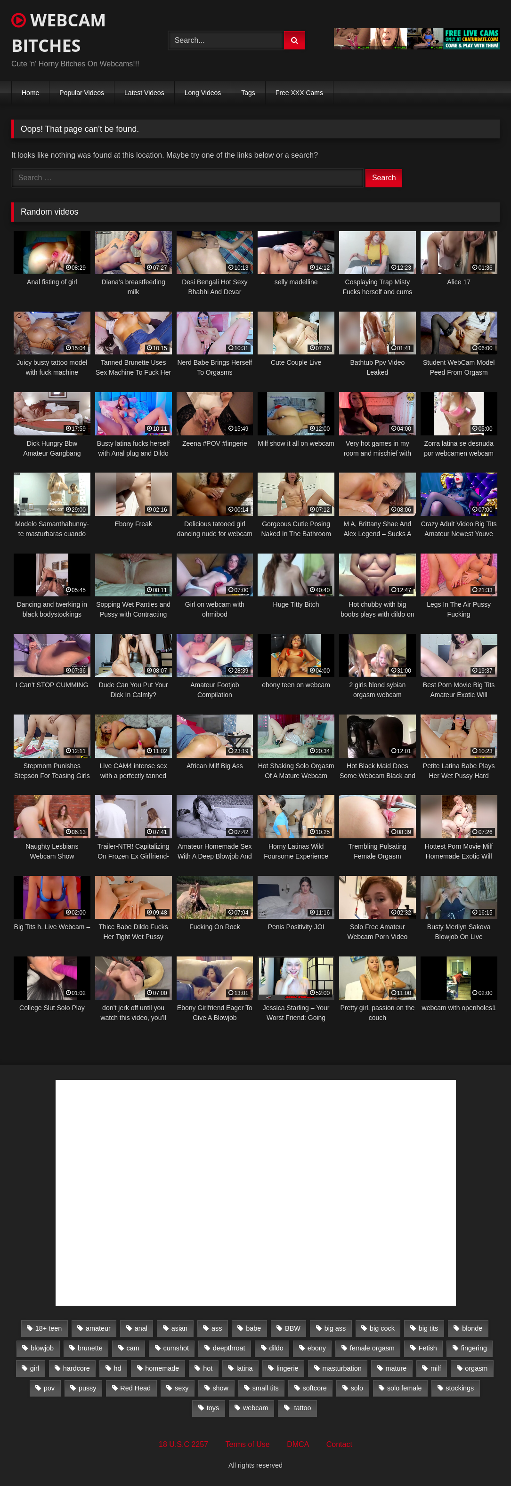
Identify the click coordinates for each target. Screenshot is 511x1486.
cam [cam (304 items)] (133, 1348)
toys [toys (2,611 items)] (213, 1408)
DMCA (298, 1444)
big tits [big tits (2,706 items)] (428, 1328)
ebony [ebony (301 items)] (317, 1348)
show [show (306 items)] (220, 1388)
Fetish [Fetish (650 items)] (428, 1348)
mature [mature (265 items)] (395, 1368)
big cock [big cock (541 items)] (382, 1328)
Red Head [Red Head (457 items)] (135, 1388)
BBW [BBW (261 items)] (292, 1328)
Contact (339, 1444)
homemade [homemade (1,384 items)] (162, 1368)
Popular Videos (81, 92)
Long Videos (203, 92)
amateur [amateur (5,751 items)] (98, 1328)
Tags (248, 92)
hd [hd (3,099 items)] (117, 1368)
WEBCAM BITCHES (58, 32)
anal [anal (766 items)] (141, 1328)
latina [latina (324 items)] (244, 1368)
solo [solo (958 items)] (357, 1388)
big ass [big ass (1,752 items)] (335, 1328)
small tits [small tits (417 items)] (265, 1388)
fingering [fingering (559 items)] (474, 1348)
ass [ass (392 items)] (216, 1328)
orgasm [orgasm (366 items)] (476, 1368)
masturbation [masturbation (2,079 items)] (341, 1368)
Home (30, 92)
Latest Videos (144, 92)
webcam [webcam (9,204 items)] (255, 1408)
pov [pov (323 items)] (49, 1388)
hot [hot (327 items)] (207, 1368)
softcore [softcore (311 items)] (315, 1388)
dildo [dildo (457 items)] (276, 1348)
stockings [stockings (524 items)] (460, 1388)
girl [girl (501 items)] (34, 1368)
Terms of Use (248, 1444)
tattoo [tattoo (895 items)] (301, 1408)
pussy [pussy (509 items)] (88, 1388)
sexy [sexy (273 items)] (182, 1388)
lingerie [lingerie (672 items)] (287, 1368)
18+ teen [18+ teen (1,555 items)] (48, 1328)
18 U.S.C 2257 (183, 1444)
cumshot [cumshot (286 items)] (176, 1348)
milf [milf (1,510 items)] (435, 1368)
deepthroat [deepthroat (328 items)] (229, 1348)
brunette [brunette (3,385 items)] (90, 1348)
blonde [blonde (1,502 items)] (472, 1328)
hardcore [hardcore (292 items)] (76, 1368)
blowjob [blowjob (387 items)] (42, 1348)
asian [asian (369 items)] (179, 1328)
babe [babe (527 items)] (253, 1328)
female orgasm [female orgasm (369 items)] (372, 1348)
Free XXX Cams (299, 92)
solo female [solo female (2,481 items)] (404, 1388)
